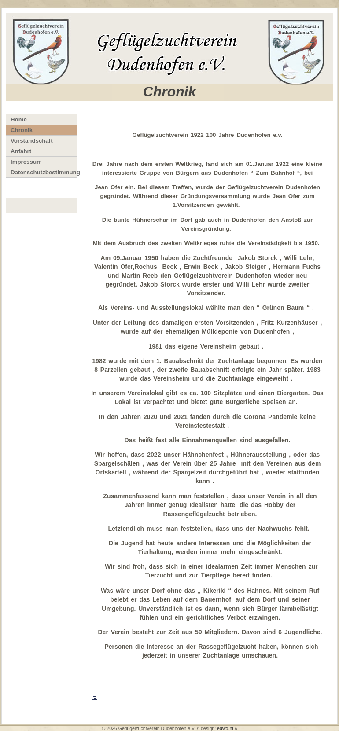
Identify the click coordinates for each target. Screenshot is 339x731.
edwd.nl (225, 728)
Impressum (26, 161)
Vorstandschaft (32, 140)
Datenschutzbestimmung (44, 172)
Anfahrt (21, 151)
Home (19, 119)
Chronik (22, 130)
